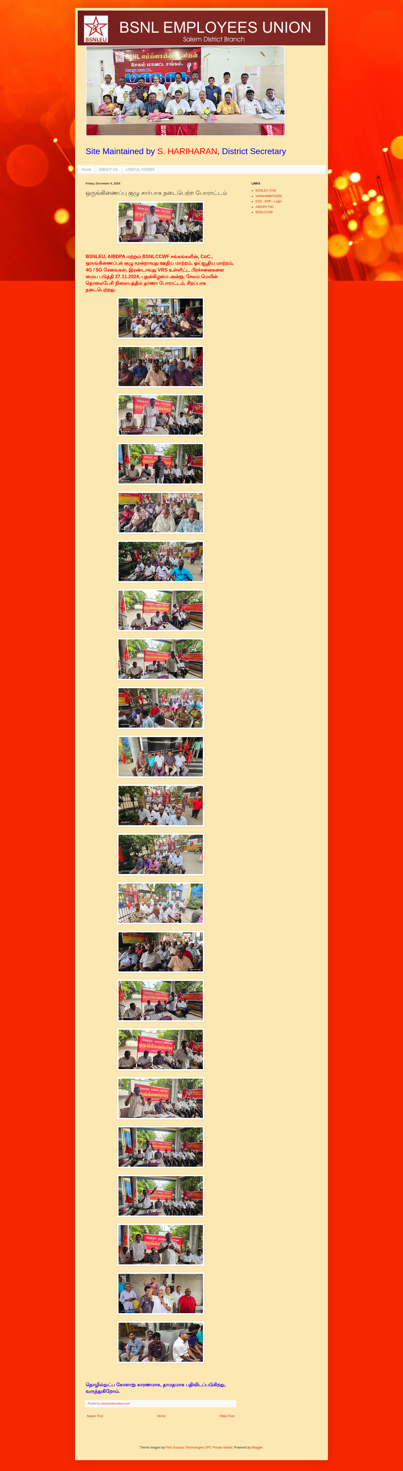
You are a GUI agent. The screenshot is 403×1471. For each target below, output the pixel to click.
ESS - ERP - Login (268, 201)
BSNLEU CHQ (265, 190)
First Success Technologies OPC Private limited (199, 1447)
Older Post (226, 1416)
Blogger (257, 1447)
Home (86, 169)
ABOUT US (108, 169)
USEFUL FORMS (140, 169)
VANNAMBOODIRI (268, 196)
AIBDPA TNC (264, 207)
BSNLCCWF (264, 212)
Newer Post (95, 1416)
